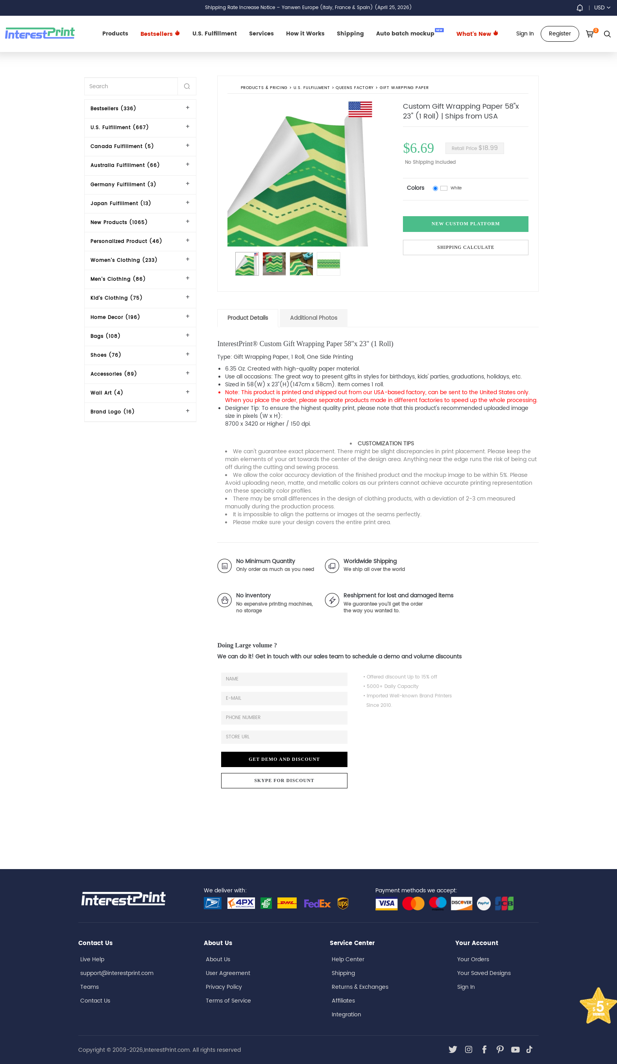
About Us (218, 959)
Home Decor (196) (115, 317)
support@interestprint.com (116, 973)
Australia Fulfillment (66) (125, 165)
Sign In (466, 987)
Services (261, 33)
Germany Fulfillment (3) (124, 185)
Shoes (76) (106, 355)
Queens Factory (355, 88)
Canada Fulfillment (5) (122, 146)
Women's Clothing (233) (124, 260)
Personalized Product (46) (127, 241)
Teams (89, 987)
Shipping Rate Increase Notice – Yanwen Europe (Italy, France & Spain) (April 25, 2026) (308, 7)
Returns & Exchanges (360, 987)
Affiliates (343, 1000)
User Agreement (228, 973)
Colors (415, 188)
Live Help (92, 959)
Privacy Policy (224, 987)
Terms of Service (228, 1000)
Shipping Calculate (465, 247)
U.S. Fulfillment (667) (120, 128)
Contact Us (95, 1000)
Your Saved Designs (484, 973)
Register (560, 33)
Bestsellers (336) (114, 109)
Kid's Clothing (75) (117, 298)
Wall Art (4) (107, 393)
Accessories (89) (114, 374)
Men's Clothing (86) (118, 279)
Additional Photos (313, 318)
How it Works (305, 33)
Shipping (350, 33)
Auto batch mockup (410, 33)
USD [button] (602, 7)
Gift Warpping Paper (404, 88)
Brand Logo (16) (113, 412)
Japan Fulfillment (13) (121, 204)
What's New (477, 34)
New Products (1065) (119, 222)
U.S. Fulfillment (214, 33)
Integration (346, 1014)
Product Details (247, 318)
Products (115, 33)
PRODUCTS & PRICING (264, 88)
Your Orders (473, 959)
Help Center (348, 959)
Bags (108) (106, 336)
